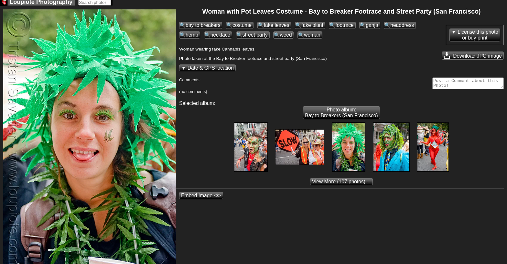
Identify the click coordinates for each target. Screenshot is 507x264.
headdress (402, 27)
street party (255, 37)
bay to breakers (203, 27)
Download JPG (473, 57)
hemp (192, 37)
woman (312, 37)
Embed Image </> (201, 199)
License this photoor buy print (478, 36)
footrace (344, 27)
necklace (220, 37)
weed (286, 37)
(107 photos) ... (341, 185)
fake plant (312, 27)
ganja (372, 27)
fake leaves (276, 27)
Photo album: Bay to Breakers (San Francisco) (341, 116)
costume (242, 27)
